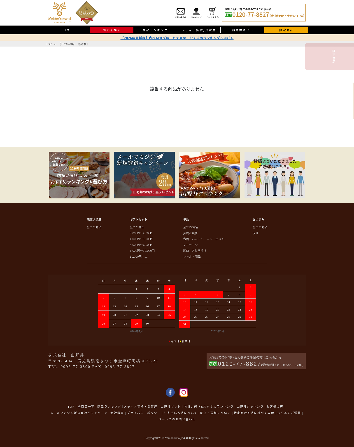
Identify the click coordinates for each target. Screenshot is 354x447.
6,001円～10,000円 (142, 250)
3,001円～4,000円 (141, 233)
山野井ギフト (243, 30)
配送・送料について (215, 413)
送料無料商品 (348, 101)
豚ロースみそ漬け (194, 250)
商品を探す (112, 30)
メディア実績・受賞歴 (141, 406)
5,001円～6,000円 (141, 244)
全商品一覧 (86, 406)
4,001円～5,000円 (141, 239)
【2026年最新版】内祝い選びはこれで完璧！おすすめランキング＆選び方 (177, 37)
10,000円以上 (138, 256)
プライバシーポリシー (144, 413)
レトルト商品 (192, 256)
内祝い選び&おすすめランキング (209, 406)
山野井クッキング (250, 406)
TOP (68, 30)
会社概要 (117, 413)
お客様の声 (274, 406)
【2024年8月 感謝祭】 (73, 44)
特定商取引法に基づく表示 (254, 413)
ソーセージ (190, 244)
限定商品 (286, 30)
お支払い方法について (181, 413)
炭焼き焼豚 (190, 233)
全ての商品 (94, 227)
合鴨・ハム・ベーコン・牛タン (203, 239)
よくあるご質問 (289, 413)
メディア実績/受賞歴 (199, 30)
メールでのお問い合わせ (177, 419)
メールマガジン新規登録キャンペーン (78, 413)
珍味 (256, 233)
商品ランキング (155, 30)
